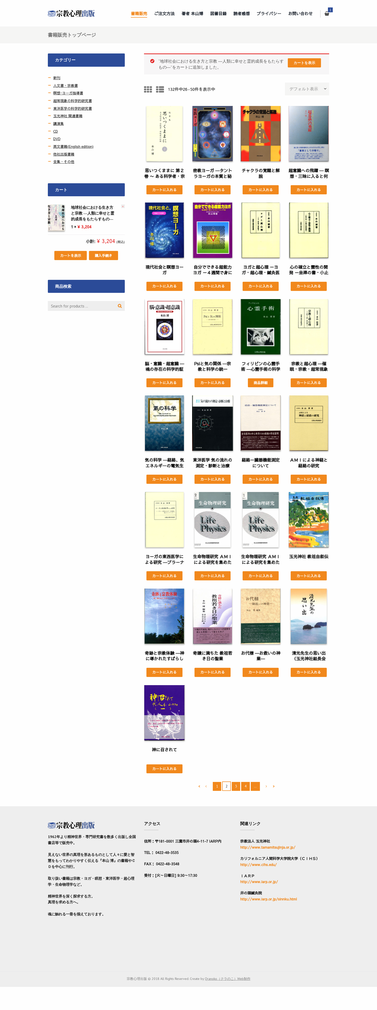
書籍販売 (139, 13)
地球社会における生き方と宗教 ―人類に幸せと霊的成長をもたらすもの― (81, 213)
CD (55, 131)
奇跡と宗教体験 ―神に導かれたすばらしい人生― (164, 660)
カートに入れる (164, 189)
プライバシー (269, 13)
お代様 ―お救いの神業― (260, 657)
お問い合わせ (300, 13)
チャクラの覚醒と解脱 (260, 174)
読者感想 (241, 13)
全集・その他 (64, 161)
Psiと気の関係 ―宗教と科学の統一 (212, 367)
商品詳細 (260, 383)
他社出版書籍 (64, 154)
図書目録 (218, 13)
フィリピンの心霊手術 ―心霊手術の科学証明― (260, 370)
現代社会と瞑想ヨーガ (164, 270)
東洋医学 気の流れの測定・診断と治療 (212, 464)
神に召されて (164, 751)
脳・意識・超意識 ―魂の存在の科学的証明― (164, 370)
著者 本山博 (192, 13)
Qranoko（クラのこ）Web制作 (228, 1002)
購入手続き (104, 255)
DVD (57, 138)
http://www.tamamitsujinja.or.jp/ (267, 848)
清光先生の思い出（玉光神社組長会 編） (308, 660)
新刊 (56, 77)
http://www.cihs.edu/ (258, 865)
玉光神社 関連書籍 (68, 115)
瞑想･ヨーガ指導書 (68, 92)
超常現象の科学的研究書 (73, 100)
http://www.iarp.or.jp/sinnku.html (268, 900)
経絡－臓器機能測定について (260, 464)
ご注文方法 (164, 13)
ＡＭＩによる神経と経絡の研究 (308, 464)
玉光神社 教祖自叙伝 (309, 558)
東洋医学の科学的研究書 (73, 108)
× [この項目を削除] (123, 206)
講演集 (58, 123)
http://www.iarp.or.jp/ (259, 882)
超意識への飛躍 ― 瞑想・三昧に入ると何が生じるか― (308, 177)
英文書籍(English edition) (73, 146)
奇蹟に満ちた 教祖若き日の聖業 (212, 657)
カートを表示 (304, 63)
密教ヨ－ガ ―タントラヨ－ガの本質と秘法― (212, 177)
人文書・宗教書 (65, 85)
